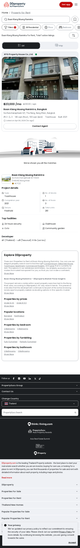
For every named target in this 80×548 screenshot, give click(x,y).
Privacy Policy (65, 532)
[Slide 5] (42, 96)
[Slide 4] (39, 96)
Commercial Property (35, 266)
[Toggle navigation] (76, 5)
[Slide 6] (44, 96)
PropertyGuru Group (40, 385)
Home (5, 12)
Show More (9, 273)
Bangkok (8, 316)
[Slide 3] (37, 96)
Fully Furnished (10, 342)
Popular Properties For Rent (40, 518)
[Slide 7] (46, 96)
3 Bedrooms (22, 329)
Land (52, 266)
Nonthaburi (19, 316)
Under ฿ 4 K (9, 303)
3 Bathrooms (24, 351)
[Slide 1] (33, 96)
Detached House (65, 263)
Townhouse (9, 266)
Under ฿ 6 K (22, 303)
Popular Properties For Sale (40, 511)
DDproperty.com (9, 463)
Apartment (20, 266)
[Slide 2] (35, 96)
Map (59, 46)
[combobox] (39, 19)
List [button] (21, 46)
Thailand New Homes (40, 504)
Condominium (50, 263)
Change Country (10, 398)
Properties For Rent (40, 498)
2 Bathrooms (10, 351)
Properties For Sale (40, 491)
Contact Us (40, 391)
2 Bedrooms (9, 329)
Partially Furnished (28, 342)
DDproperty (40, 484)
